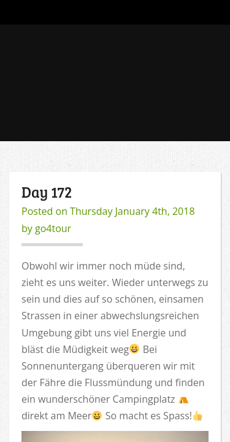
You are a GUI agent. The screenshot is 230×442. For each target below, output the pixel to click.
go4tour (53, 228)
